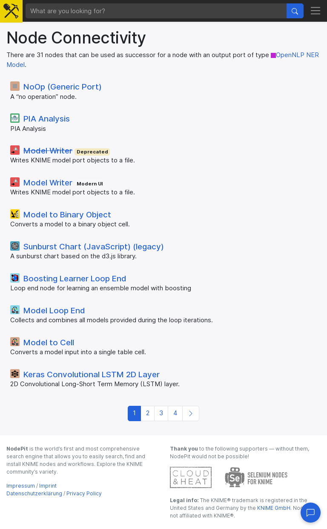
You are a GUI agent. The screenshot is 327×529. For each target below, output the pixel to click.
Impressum (20, 486)
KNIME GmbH (273, 508)
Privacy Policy (84, 493)
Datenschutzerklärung (34, 493)
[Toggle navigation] (315, 11)
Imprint (48, 486)
